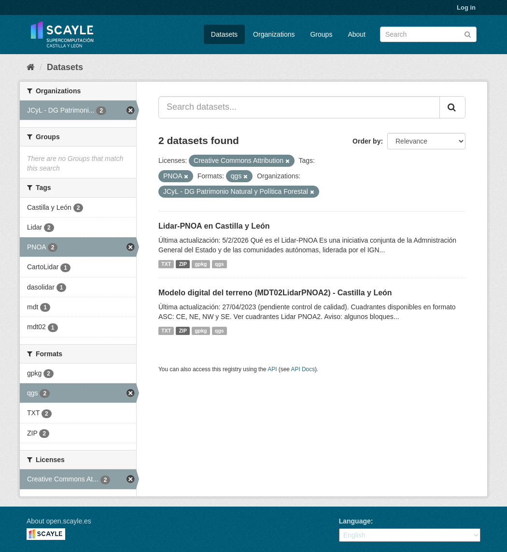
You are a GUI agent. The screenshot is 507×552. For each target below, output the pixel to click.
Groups (321, 34)
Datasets (224, 34)
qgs (219, 264)
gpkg (201, 264)
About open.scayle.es (59, 521)
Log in (466, 7)
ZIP (183, 264)
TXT (166, 264)
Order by (366, 141)
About (357, 34)
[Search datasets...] (299, 107)
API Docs (303, 369)
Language (355, 521)
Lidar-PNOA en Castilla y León (214, 226)
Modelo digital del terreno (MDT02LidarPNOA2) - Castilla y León (275, 293)
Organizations (274, 34)
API (272, 369)
